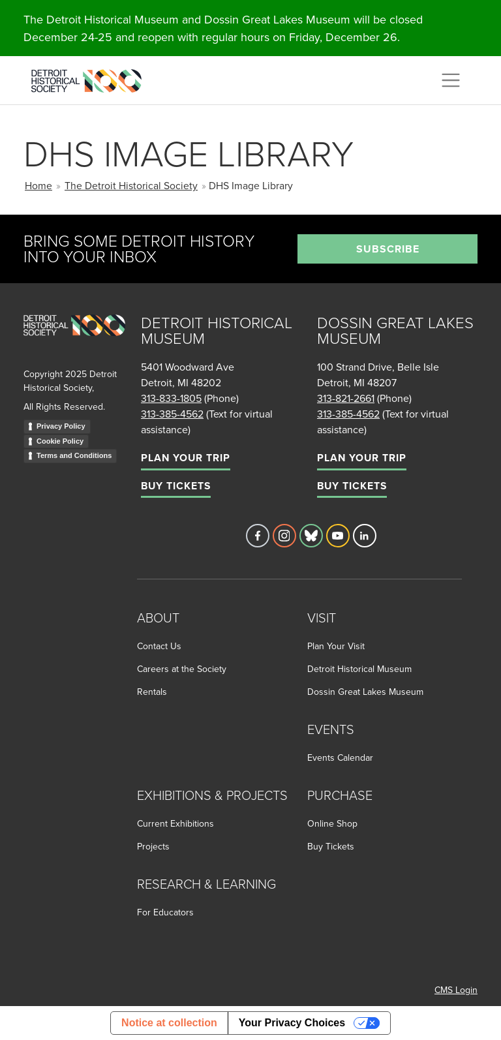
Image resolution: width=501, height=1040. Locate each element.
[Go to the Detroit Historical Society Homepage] (91, 78)
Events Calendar (340, 757)
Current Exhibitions (175, 823)
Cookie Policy (60, 441)
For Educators (165, 912)
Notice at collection (169, 1022)
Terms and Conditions (74, 455)
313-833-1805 (171, 398)
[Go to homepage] (74, 339)
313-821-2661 (345, 398)
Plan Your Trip (185, 457)
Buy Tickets (176, 485)
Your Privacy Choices (292, 1022)
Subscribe (387, 248)
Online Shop (332, 823)
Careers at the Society (181, 668)
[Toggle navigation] (451, 80)
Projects (153, 846)
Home (38, 185)
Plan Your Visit (336, 645)
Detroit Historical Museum (359, 668)
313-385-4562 (172, 413)
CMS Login (456, 989)
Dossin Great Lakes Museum (365, 691)
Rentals (152, 691)
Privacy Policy (61, 426)
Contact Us (159, 645)
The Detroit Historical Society (131, 185)
